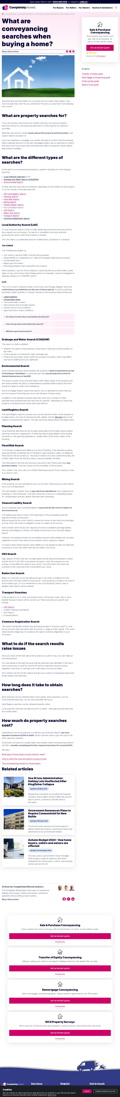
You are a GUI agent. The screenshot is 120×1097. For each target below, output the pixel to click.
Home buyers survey (40, 1016)
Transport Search (11, 216)
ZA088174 (102, 1076)
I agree (86, 1091)
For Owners (84, 8)
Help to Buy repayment (41, 1048)
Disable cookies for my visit (105, 1091)
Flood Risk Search (11, 199)
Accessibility (65, 1048)
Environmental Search (13, 182)
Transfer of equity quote (92, 74)
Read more (52, 1095)
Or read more (15, 956)
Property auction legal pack (40, 1037)
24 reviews (101, 56)
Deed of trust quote (90, 85)
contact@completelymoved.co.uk (104, 1036)
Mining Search (10, 202)
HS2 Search (9, 210)
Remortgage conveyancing (37, 1030)
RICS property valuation (41, 1025)
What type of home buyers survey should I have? (23, 754)
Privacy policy (28, 1083)
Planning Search (11, 197)
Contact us (65, 1014)
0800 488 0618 (60, 2)
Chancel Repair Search (14, 205)
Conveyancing (11, 14)
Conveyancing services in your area (71, 1038)
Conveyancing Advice (25, 14)
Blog (62, 1023)
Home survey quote (90, 81)
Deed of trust (36, 1020)
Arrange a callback (68, 1018)
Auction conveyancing (40, 1044)
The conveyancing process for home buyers (21, 763)
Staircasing (35, 1057)
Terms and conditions (11, 1083)
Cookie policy (77, 1083)
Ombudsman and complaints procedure (53, 1083)
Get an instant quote (100, 47)
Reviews (63, 1027)
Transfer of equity (39, 1011)
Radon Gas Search (12, 213)
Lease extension (38, 1053)
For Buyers (58, 8)
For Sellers (71, 8)
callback (85, 2)
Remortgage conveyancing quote (96, 77)
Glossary (64, 1032)
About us (64, 1009)
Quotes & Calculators (102, 8)
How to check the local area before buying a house (24, 759)
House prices (66, 1044)
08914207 (68, 1076)
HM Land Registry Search (15, 194)
